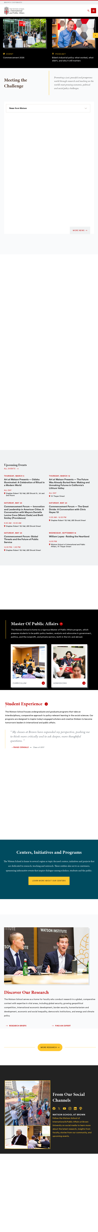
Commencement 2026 (13, 58)
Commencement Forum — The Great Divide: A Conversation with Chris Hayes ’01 (69, 509)
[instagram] (71, 1108)
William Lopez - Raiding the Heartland (69, 536)
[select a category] (48, 108)
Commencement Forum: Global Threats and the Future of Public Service (21, 539)
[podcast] (82, 1108)
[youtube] (66, 1108)
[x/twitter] (60, 1108)
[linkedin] (76, 1108)
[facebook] (55, 1108)
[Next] (95, 35)
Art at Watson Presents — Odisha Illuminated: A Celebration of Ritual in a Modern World (24, 482)
